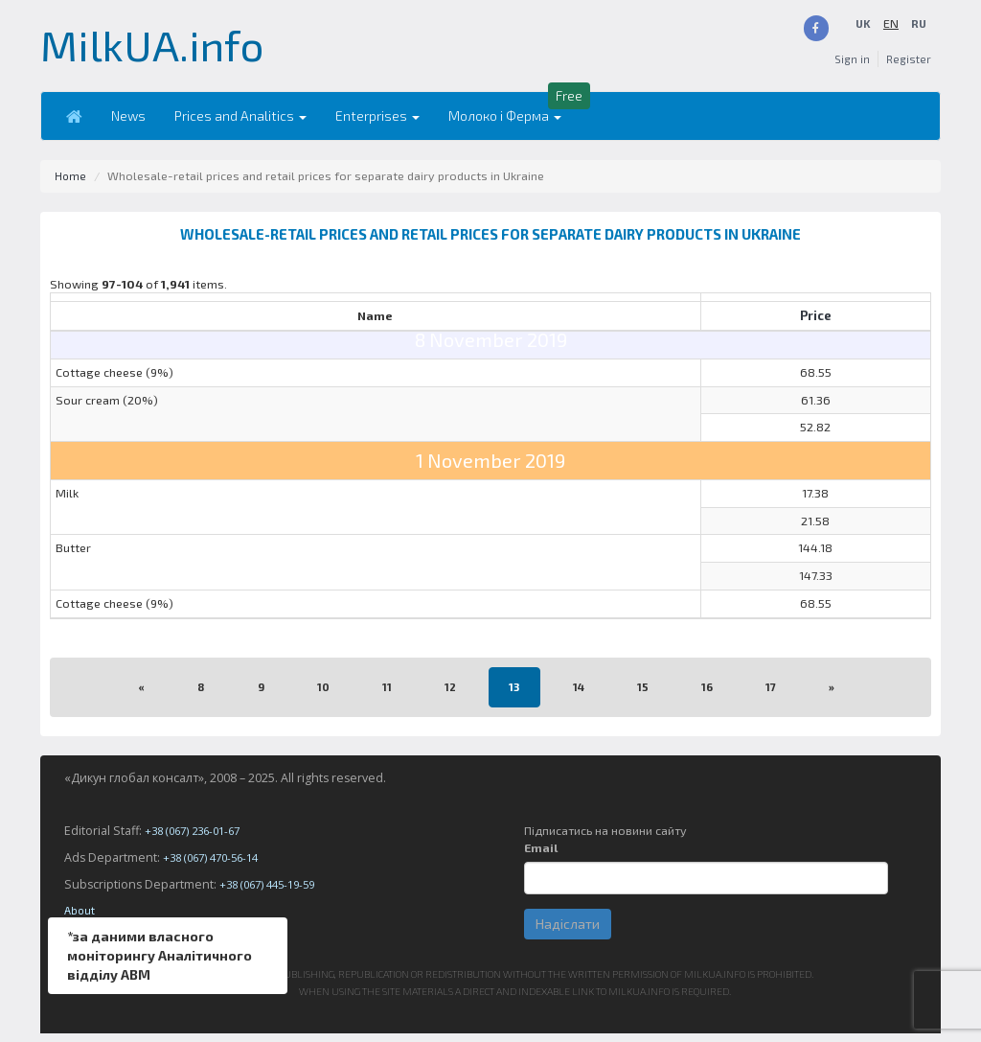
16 (708, 695)
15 (644, 695)
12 (449, 695)
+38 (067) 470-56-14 (216, 866)
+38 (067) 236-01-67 (198, 839)
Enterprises (367, 124)
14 (579, 695)
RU (917, 41)
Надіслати (568, 932)
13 (514, 695)
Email (541, 856)
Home (71, 184)
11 (385, 695)
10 (321, 695)
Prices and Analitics (230, 124)
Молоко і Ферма (494, 124)
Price (816, 315)
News (118, 124)
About (81, 919)
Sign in (848, 67)
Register (907, 67)
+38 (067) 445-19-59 (273, 893)
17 (773, 695)
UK (890, 23)
